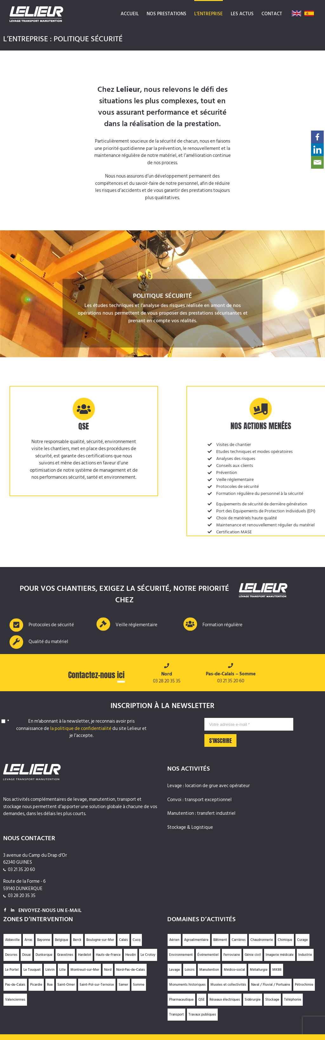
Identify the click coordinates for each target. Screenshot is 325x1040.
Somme (138, 985)
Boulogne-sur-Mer (100, 940)
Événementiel (208, 955)
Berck (77, 940)
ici (118, 675)
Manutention (209, 970)
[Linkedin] (317, 149)
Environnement (181, 955)
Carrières (239, 940)
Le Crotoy (148, 955)
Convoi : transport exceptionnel (199, 800)
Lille (62, 970)
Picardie (36, 985)
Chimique (285, 940)
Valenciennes (15, 1000)
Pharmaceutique (181, 1000)
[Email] (317, 162)
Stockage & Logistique (190, 827)
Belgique (61, 940)
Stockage (272, 1000)
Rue (50, 985)
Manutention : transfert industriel (201, 813)
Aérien (174, 940)
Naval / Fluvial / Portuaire (270, 985)
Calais (123, 940)
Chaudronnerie (261, 940)
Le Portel (12, 970)
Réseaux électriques (224, 1000)
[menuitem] (130, 13)
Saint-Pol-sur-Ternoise (97, 985)
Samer (123, 985)
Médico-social (234, 970)
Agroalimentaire (196, 940)
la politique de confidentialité (80, 729)
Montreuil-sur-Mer (84, 970)
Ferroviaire (231, 955)
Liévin (50, 970)
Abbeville (12, 940)
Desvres (11, 955)
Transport (176, 1014)
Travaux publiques (202, 1014)
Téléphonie (292, 1000)
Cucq (136, 940)
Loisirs (190, 970)
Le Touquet (32, 970)
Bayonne (43, 940)
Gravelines (65, 955)
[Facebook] (317, 137)
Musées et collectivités (228, 985)
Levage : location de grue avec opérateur (208, 786)
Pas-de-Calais (15, 985)
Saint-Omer (66, 985)
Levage (174, 970)
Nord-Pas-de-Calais (130, 970)
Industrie (305, 955)
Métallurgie (259, 970)
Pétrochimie (304, 985)
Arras (28, 940)
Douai (26, 955)
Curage (302, 940)
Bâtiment (220, 940)
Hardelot (84, 955)
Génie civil (253, 955)
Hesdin (130, 955)
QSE (201, 1000)
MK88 (277, 970)
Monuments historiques (187, 985)
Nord (107, 970)
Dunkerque (44, 955)
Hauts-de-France (108, 955)
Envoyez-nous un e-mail (50, 910)
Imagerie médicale (280, 955)
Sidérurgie (253, 1000)
